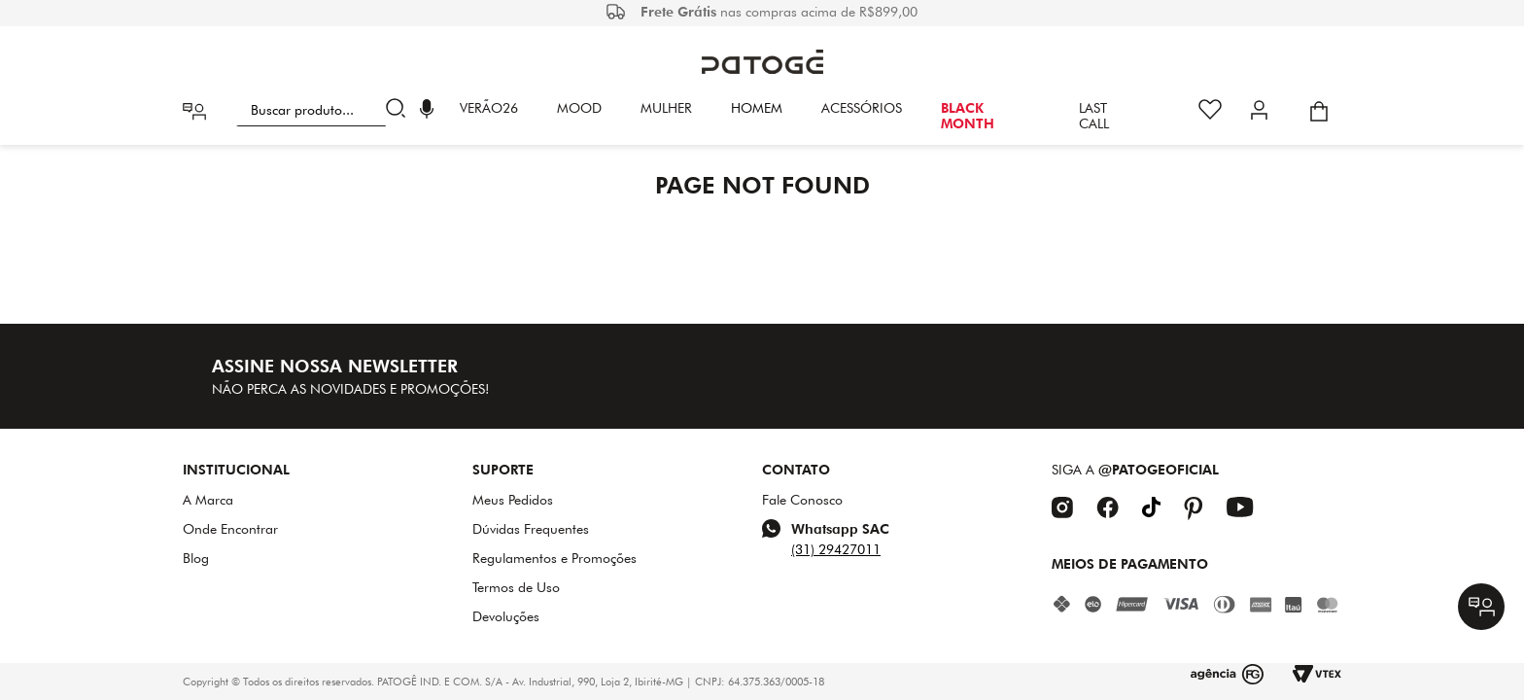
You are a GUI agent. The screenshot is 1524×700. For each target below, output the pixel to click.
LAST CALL (1094, 115)
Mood (579, 108)
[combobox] (324, 110)
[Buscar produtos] (400, 110)
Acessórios (861, 108)
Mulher (666, 108)
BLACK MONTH (967, 115)
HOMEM (756, 108)
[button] (426, 111)
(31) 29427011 (836, 549)
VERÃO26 (489, 108)
